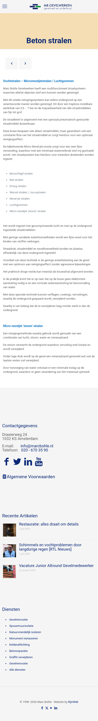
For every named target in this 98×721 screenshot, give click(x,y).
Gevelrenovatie (18, 619)
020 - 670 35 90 (34, 450)
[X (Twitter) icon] (46, 708)
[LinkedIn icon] (56, 708)
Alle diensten (17, 669)
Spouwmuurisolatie (21, 625)
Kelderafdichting (19, 644)
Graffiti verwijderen (21, 657)
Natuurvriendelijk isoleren (25, 632)
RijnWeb (73, 702)
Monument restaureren (23, 638)
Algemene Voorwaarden (28, 476)
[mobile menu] (4, 6)
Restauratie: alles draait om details (49, 524)
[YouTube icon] (51, 708)
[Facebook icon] (42, 708)
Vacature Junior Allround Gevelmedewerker (56, 565)
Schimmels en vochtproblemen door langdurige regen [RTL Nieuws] (50, 547)
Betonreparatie (18, 651)
